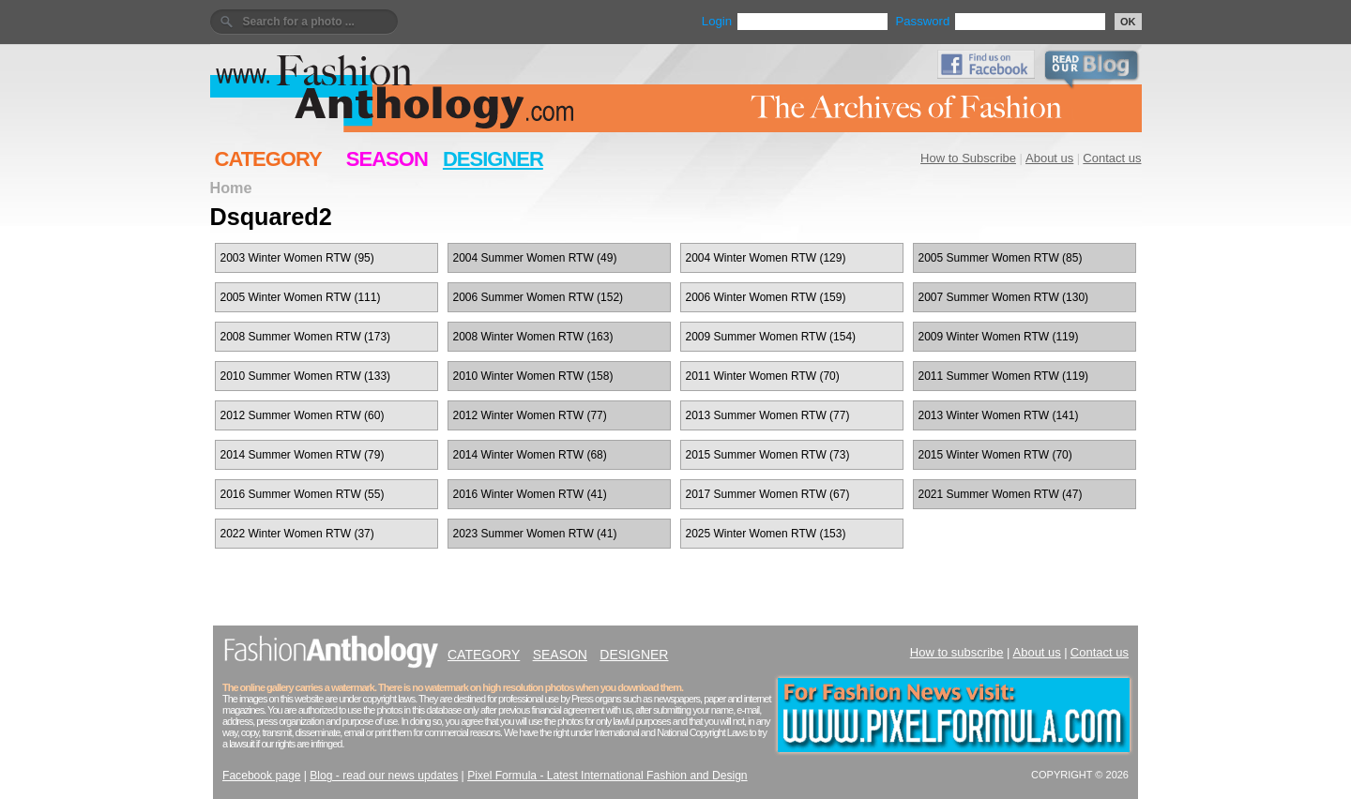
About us (1049, 158)
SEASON (387, 159)
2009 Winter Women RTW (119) (998, 336)
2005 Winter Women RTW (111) (300, 297)
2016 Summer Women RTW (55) (302, 494)
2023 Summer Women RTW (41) (535, 533)
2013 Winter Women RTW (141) (998, 415)
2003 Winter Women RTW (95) (297, 257)
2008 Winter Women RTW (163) (533, 336)
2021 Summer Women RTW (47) (1000, 494)
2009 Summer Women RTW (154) (771, 336)
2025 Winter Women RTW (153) (766, 533)
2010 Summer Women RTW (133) (305, 376)
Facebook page (261, 775)
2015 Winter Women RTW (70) (995, 454)
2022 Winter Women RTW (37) (297, 533)
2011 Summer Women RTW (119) (1003, 376)
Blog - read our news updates (384, 775)
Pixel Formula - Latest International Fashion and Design (607, 775)
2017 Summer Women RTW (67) (768, 494)
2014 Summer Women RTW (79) (302, 454)
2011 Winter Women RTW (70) (763, 376)
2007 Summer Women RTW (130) (1003, 297)
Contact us (1112, 158)
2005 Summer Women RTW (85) (1000, 257)
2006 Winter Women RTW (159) (766, 297)
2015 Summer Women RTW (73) (768, 454)
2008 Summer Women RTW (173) (305, 336)
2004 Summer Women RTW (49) (535, 257)
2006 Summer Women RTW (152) (538, 297)
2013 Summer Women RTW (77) (768, 415)
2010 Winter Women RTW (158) (533, 376)
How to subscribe (957, 652)
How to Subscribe (968, 158)
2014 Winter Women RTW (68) (530, 454)
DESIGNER (493, 159)
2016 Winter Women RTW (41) (530, 494)
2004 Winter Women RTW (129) (766, 257)
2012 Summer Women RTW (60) (302, 415)
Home (231, 187)
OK (1128, 21)
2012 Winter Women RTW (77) (530, 415)
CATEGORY (268, 159)
